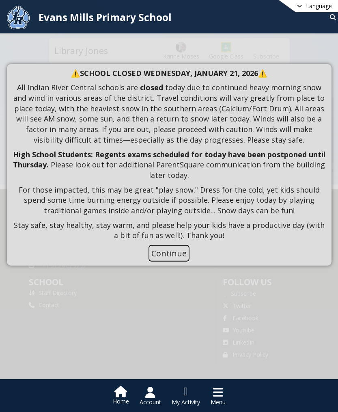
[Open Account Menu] (150, 396)
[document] (169, 154)
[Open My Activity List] (186, 396)
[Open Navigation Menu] (218, 396)
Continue (169, 253)
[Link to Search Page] (331, 17)
